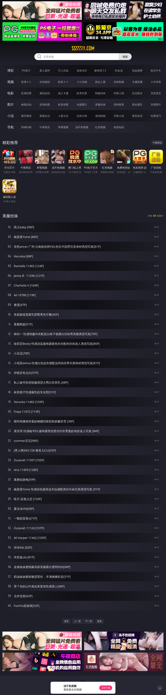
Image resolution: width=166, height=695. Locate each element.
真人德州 (45, 70)
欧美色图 (63, 104)
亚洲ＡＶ (26, 82)
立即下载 (105, 687)
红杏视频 (100, 127)
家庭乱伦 (45, 116)
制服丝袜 (100, 93)
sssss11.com (82, 48)
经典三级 (119, 93)
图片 (10, 104)
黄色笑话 (137, 116)
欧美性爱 (82, 93)
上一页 (77, 621)
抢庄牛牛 (156, 70)
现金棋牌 (137, 70)
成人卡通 (63, 93)
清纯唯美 (119, 104)
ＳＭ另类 (156, 82)
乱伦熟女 (137, 93)
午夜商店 (45, 127)
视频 (10, 82)
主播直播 (137, 82)
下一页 (88, 621)
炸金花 (119, 70)
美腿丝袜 (100, 104)
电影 (10, 93)
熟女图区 (137, 104)
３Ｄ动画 (82, 82)
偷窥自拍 (26, 104)
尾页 (99, 621)
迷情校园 (100, 116)
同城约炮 (26, 127)
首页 (66, 621)
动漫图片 (82, 104)
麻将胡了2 (100, 70)
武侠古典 (82, 116)
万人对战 (63, 70)
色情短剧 (119, 127)
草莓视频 (63, 127)
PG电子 (26, 70)
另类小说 (119, 116)
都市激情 (26, 116)
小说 (10, 116)
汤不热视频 (81, 127)
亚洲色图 (45, 104)
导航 (10, 127)
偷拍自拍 (45, 93)
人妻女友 (63, 116)
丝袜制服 (119, 82)
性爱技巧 (156, 116)
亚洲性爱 (26, 93)
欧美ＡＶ (63, 82)
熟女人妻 (100, 82)
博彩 (10, 70)
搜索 (125, 56)
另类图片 (156, 104)
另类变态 (156, 93)
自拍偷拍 (45, 82)
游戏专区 (82, 70)
